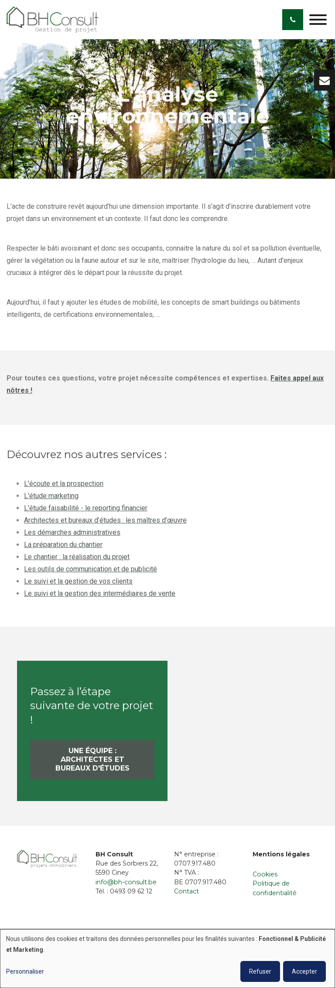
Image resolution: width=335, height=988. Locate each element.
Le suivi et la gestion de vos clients (78, 584)
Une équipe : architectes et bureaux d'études (92, 762)
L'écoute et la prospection (63, 486)
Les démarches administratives (72, 535)
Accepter (304, 971)
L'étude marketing (51, 499)
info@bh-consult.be (126, 882)
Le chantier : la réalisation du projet (77, 560)
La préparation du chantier (63, 547)
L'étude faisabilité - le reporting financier (85, 511)
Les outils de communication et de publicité (90, 572)
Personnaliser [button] (25, 971)
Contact (186, 891)
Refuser (260, 971)
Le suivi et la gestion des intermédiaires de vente (99, 596)
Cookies (265, 874)
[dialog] (167, 958)
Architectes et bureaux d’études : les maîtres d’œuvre (105, 523)
